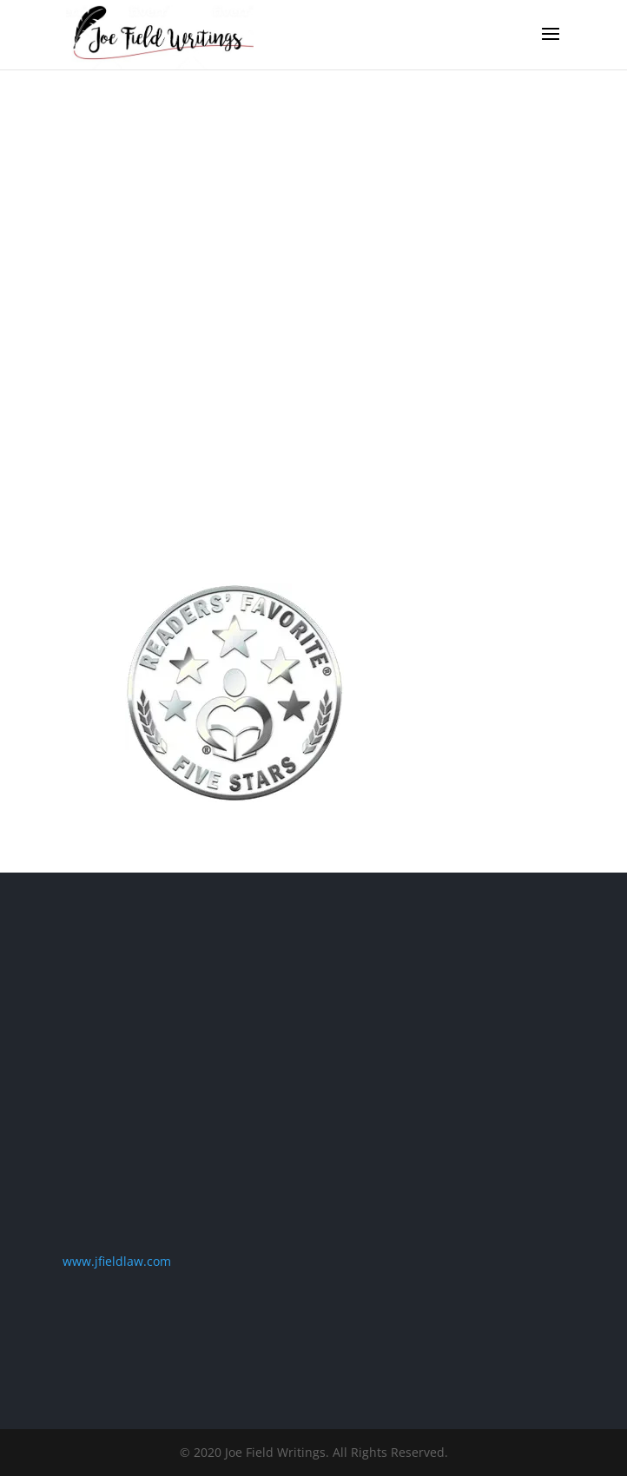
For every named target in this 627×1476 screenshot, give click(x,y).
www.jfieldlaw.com (117, 1261)
